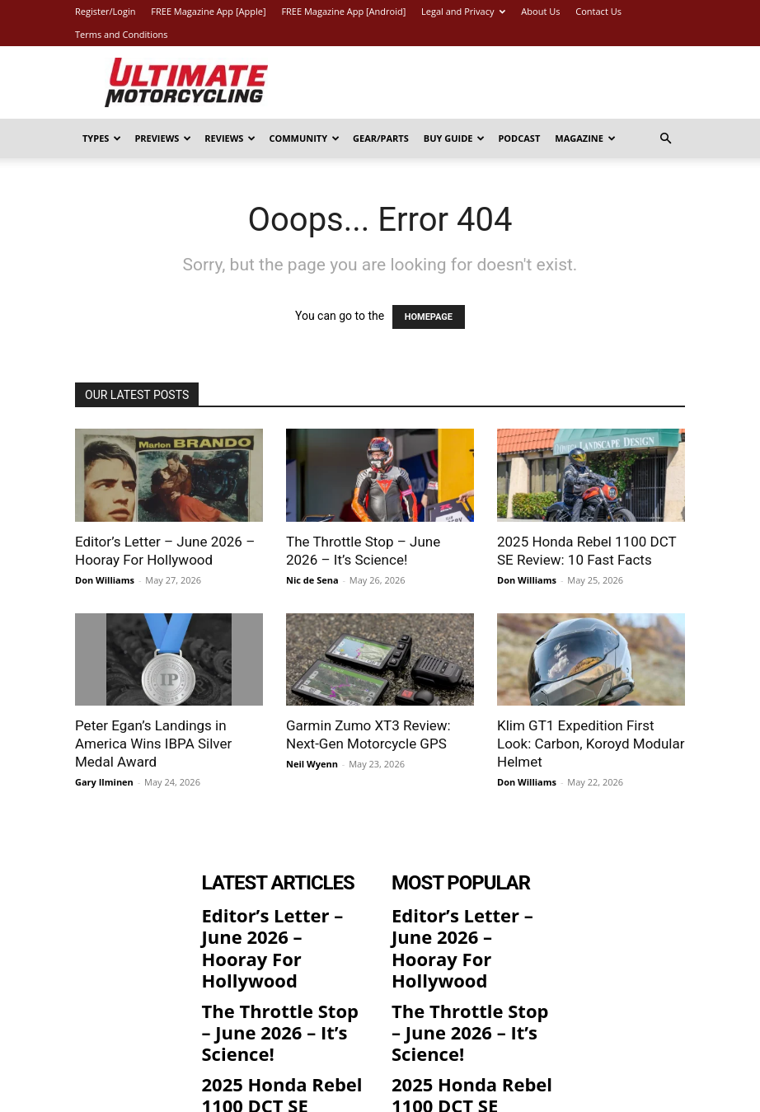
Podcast (519, 138)
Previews (162, 138)
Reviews (230, 138)
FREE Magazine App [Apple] (208, 11)
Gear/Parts (381, 138)
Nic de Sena (312, 580)
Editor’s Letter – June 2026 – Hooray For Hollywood (270, 924)
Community (304, 138)
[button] (665, 139)
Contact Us (598, 11)
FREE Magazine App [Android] (343, 11)
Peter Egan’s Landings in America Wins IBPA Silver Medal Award (153, 743)
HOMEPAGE (429, 317)
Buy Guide (455, 138)
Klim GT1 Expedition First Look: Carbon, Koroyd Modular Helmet (590, 743)
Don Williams (104, 580)
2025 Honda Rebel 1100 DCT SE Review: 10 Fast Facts (277, 1019)
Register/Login (105, 11)
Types (101, 138)
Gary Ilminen (104, 782)
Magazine (585, 138)
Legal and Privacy (463, 11)
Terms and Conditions (121, 34)
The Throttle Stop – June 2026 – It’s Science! (280, 972)
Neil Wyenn (312, 764)
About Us (540, 11)
